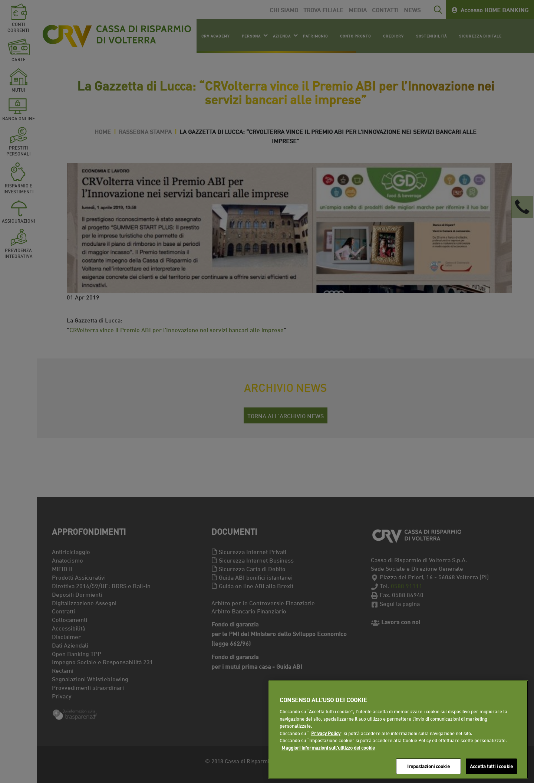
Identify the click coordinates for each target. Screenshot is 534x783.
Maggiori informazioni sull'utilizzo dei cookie (328, 747)
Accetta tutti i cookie (491, 766)
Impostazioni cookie (428, 766)
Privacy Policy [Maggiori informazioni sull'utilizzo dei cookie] (325, 733)
